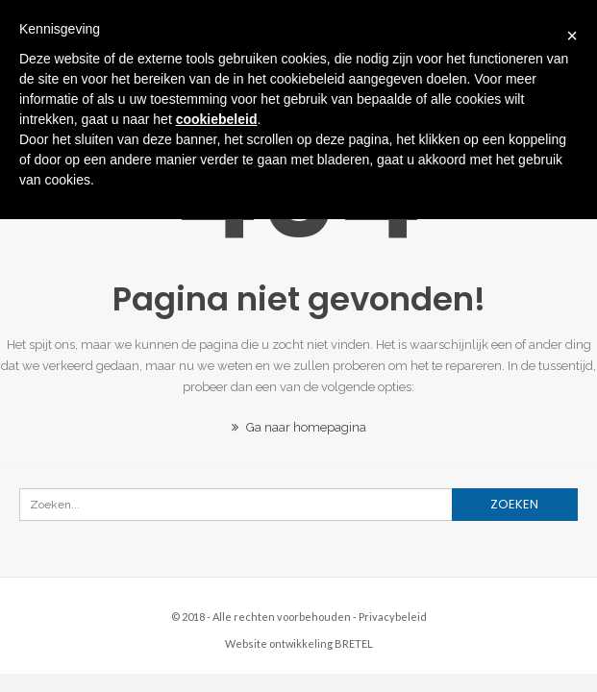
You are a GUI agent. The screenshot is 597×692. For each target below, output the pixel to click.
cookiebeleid (217, 119)
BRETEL (354, 643)
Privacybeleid (393, 616)
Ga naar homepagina (299, 427)
